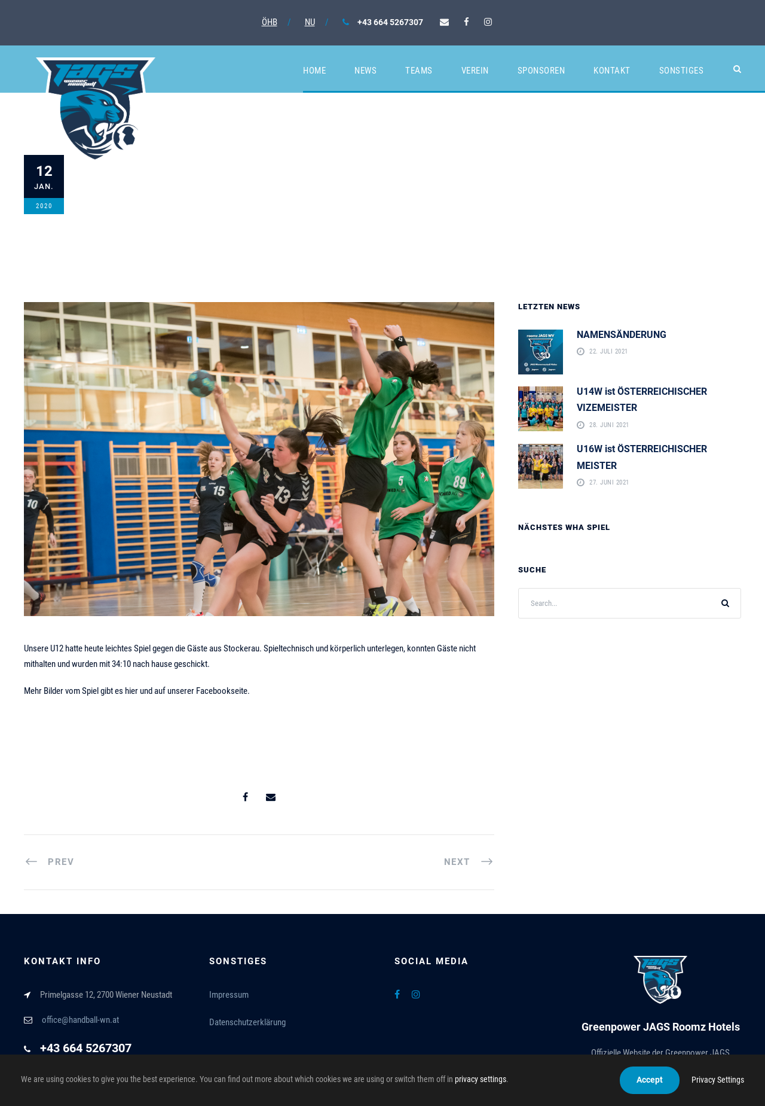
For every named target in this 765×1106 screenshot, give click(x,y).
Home (314, 70)
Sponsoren (541, 70)
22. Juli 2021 (608, 352)
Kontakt (612, 70)
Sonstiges (681, 70)
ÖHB (269, 22)
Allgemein (216, 199)
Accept (650, 1079)
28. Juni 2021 (609, 425)
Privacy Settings (717, 1079)
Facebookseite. (223, 690)
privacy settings (480, 1079)
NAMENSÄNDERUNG (621, 334)
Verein (475, 70)
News (365, 70)
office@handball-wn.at (80, 1019)
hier (131, 690)
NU (310, 22)
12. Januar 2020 (132, 199)
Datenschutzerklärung (247, 1022)
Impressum (229, 994)
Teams (419, 70)
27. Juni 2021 (609, 483)
